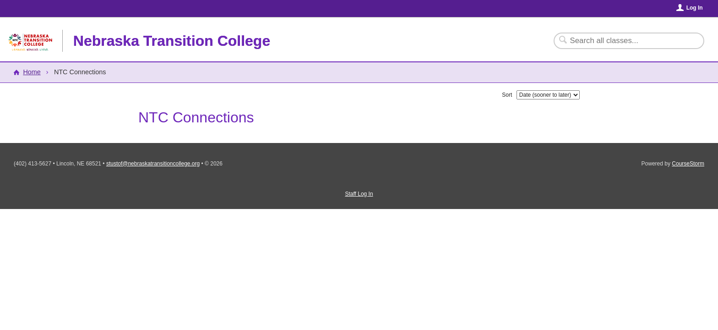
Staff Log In (359, 194)
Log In (694, 8)
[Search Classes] (623, 40)
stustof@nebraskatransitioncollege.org (153, 163)
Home (31, 72)
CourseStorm (688, 163)
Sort (507, 95)
